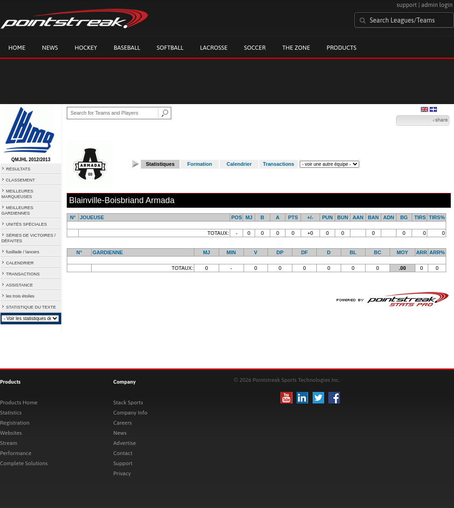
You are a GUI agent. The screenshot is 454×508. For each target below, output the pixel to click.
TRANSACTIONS (23, 274)
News (50, 47)
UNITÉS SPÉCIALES (26, 224)
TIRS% (437, 217)
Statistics (11, 412)
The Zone (296, 47)
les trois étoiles (20, 296)
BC (377, 252)
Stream (8, 443)
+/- (310, 217)
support (406, 4)
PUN (327, 217)
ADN (388, 217)
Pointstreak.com (74, 19)
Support (123, 463)
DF (304, 252)
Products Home (18, 402)
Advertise (124, 443)
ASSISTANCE (19, 285)
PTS (293, 217)
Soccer (255, 47)
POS (236, 217)
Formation (199, 164)
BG (404, 217)
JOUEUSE (92, 217)
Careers (122, 423)
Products (341, 47)
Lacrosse (213, 47)
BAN (373, 217)
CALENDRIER (20, 263)
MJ (248, 217)
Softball (170, 47)
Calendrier (239, 164)
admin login (437, 4)
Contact (123, 453)
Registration (14, 423)
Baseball (127, 47)
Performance (15, 453)
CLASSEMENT (20, 180)
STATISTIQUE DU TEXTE (31, 307)
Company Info (130, 412)
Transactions (278, 164)
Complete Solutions (23, 463)
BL (352, 252)
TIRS (420, 217)
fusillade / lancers (22, 252)
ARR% (437, 252)
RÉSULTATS (18, 169)
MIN (231, 252)
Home (16, 47)
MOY (402, 252)
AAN (358, 217)
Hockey (86, 47)
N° (73, 217)
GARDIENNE (108, 252)
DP (279, 252)
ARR (421, 252)
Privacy (122, 473)
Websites (11, 433)
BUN (342, 217)
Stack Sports (128, 402)
